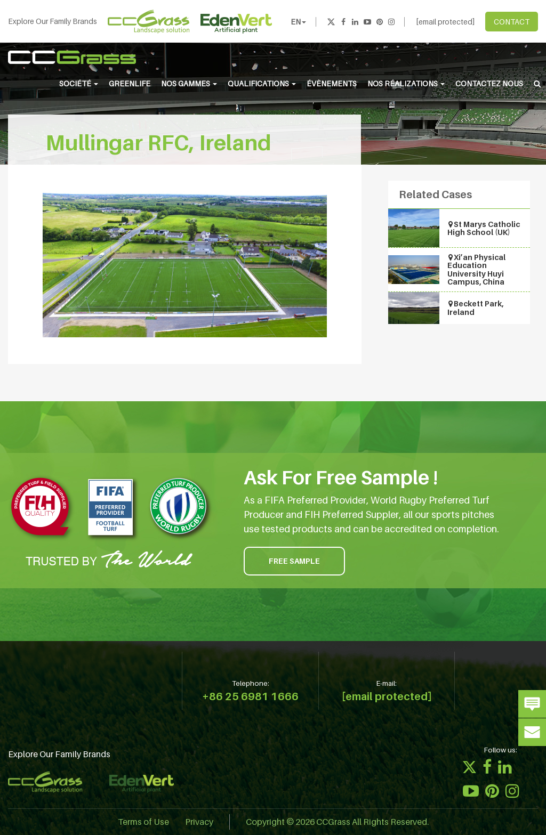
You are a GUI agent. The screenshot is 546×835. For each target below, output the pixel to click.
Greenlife (129, 83)
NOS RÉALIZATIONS (406, 83)
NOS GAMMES (189, 83)
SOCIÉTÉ (78, 83)
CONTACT (511, 21)
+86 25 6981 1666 (250, 696)
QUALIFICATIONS (262, 83)
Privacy (199, 821)
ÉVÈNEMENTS (332, 83)
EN (298, 21)
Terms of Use (143, 821)
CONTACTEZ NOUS (489, 83)
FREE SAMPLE (294, 560)
